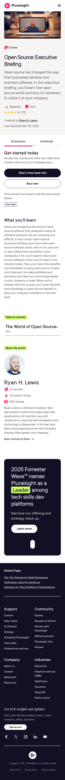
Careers (8, 671)
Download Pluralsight (16, 637)
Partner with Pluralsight (42, 628)
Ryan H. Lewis (28, 120)
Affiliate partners (44, 636)
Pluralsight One (44, 641)
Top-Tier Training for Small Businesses (26, 577)
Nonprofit (40, 692)
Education (41, 666)
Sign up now (15, 727)
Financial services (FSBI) (45, 673)
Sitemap (9, 632)
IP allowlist (10, 626)
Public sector (42, 697)
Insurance (40, 686)
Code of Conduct (48, 770)
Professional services (16, 648)
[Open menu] (59, 6)
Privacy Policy (31, 770)
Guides (39, 615)
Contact (9, 615)
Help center (11, 621)
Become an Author (45, 621)
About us (9, 666)
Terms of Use (15, 770)
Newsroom (10, 677)
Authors (39, 647)
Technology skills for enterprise (22, 582)
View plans (10, 643)
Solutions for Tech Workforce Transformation (29, 587)
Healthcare (41, 681)
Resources (10, 682)
